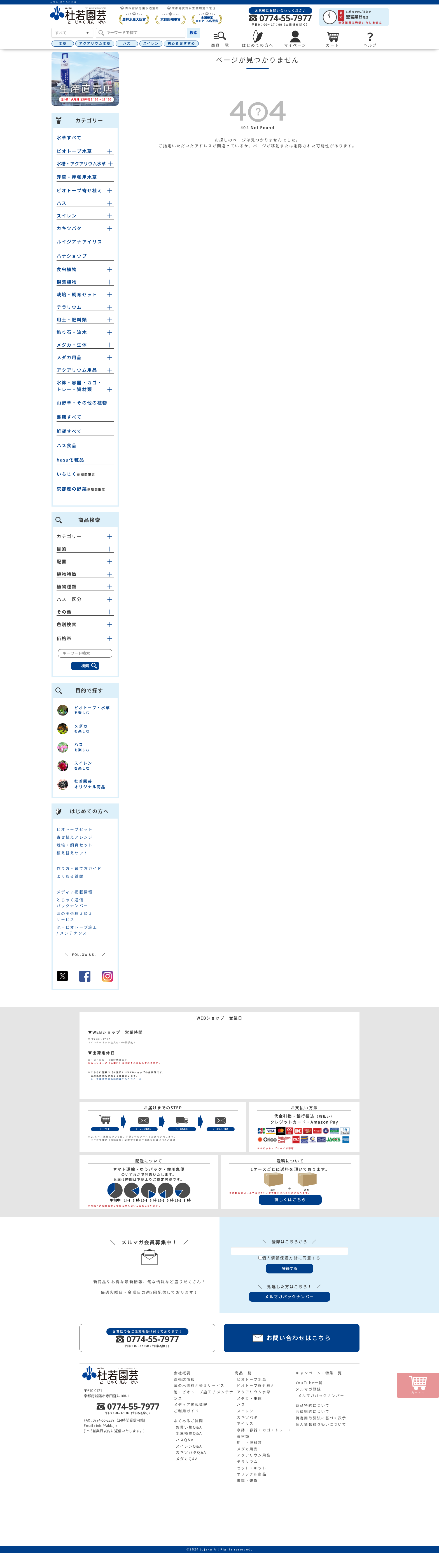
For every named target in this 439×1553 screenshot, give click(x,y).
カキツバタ (69, 228)
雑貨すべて (69, 431)
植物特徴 (85, 574)
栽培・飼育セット (77, 295)
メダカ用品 (69, 357)
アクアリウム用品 (77, 370)
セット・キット (252, 1468)
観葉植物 (67, 282)
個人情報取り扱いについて (321, 1424)
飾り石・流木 (72, 332)
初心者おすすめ (181, 43)
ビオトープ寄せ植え (79, 191)
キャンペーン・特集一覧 (319, 1372)
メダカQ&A (187, 1458)
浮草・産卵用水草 (77, 177)
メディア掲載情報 (75, 892)
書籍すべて (69, 417)
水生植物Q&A (189, 1433)
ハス (127, 43)
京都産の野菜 (72, 489)
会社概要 (182, 1372)
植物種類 (85, 586)
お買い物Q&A (189, 1427)
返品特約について (313, 1405)
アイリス (245, 1423)
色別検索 (85, 624)
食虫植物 (67, 269)
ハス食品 (67, 446)
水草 (63, 43)
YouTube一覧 (309, 1382)
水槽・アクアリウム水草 (81, 164)
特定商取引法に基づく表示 (321, 1417)
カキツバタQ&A (191, 1452)
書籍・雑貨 (247, 1480)
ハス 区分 (85, 599)
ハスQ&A (185, 1439)
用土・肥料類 (72, 320)
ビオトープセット (75, 829)
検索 (193, 32)
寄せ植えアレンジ (75, 837)
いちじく (67, 474)
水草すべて (69, 138)
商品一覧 (243, 1372)
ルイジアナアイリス (79, 242)
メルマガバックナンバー (321, 1395)
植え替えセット (72, 852)
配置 (85, 561)
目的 (85, 549)
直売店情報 (184, 1379)
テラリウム (69, 307)
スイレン (151, 43)
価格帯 (85, 638)
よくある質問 (70, 876)
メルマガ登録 (308, 1389)
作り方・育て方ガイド (79, 868)
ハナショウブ (72, 256)
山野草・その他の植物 (82, 403)
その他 (85, 612)
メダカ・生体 (72, 345)
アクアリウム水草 (95, 43)
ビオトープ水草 (74, 151)
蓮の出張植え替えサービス (199, 1385)
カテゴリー (85, 536)
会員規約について (313, 1411)
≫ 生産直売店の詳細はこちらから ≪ (115, 1079)
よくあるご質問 (189, 1420)
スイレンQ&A (189, 1446)
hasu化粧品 (70, 460)
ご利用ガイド (186, 1410)
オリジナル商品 (252, 1474)
